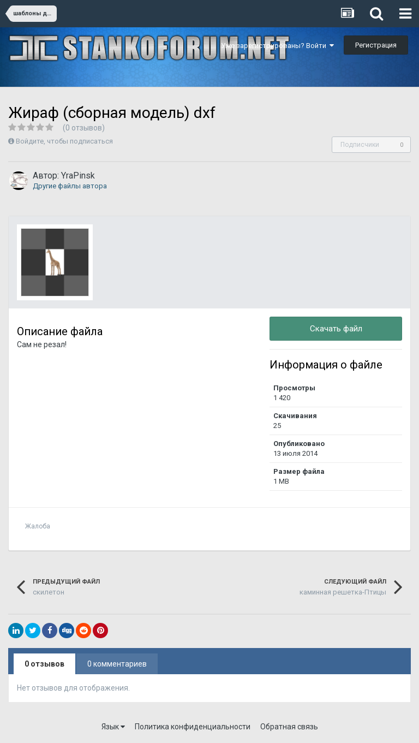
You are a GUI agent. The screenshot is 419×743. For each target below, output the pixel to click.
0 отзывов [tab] (44, 663)
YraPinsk (78, 175)
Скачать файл (336, 329)
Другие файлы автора (70, 186)
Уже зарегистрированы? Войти (277, 45)
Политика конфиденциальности (192, 726)
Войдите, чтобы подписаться (64, 141)
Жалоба (37, 526)
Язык (113, 726)
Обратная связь (289, 726)
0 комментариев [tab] (117, 663)
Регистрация (376, 45)
